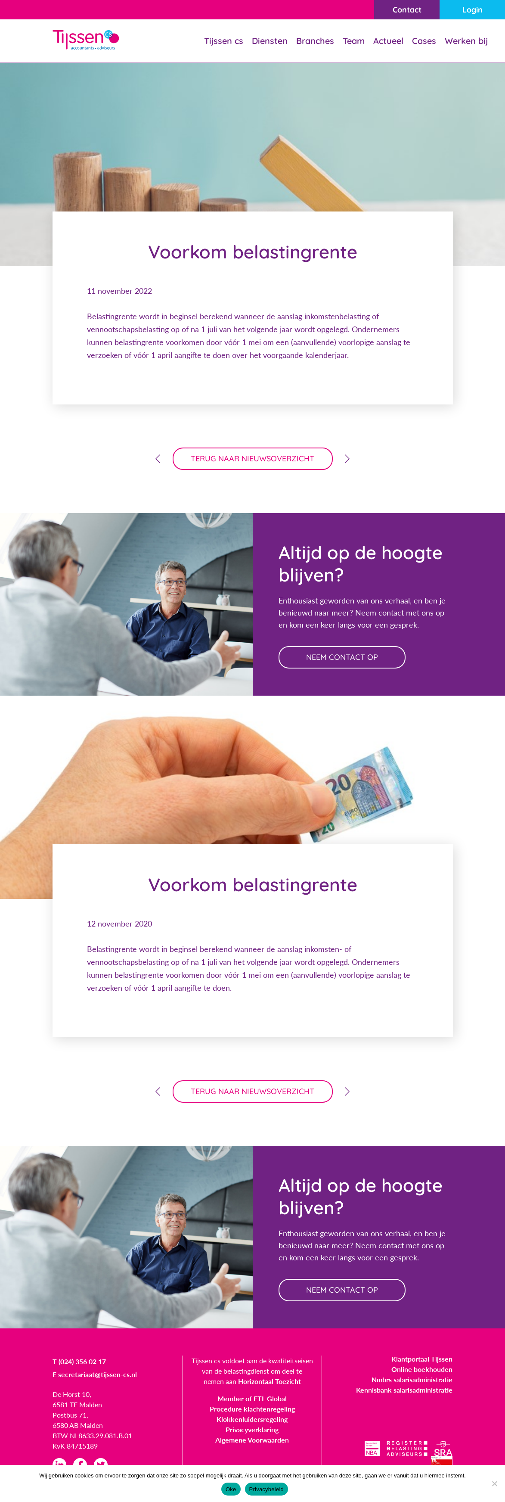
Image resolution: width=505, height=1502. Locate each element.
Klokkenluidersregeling (252, 1419)
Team (354, 40)
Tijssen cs (223, 40)
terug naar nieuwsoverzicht (252, 458)
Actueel (388, 40)
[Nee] (494, 1483)
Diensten (270, 40)
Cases (424, 40)
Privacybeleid (266, 1489)
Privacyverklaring (252, 1429)
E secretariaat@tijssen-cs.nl (95, 1374)
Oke (231, 1489)
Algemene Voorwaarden (252, 1440)
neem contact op (342, 657)
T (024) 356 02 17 (79, 1361)
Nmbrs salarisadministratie (412, 1379)
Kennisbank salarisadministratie (404, 1390)
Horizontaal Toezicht (269, 1381)
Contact (407, 10)
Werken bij (466, 40)
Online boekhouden (421, 1369)
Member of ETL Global (252, 1398)
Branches (315, 40)
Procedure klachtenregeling (252, 1409)
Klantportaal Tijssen (421, 1359)
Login (472, 10)
